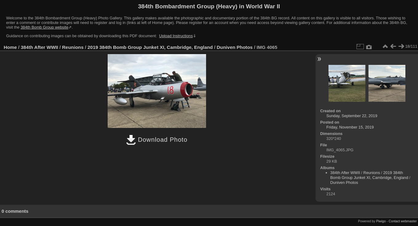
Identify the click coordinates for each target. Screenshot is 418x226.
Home (10, 47)
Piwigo (381, 221)
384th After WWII (39, 47)
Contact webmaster (403, 221)
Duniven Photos (235, 47)
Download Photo (156, 139)
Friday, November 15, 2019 (350, 127)
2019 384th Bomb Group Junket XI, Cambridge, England (150, 47)
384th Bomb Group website (44, 27)
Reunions (73, 47)
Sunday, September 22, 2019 (351, 115)
